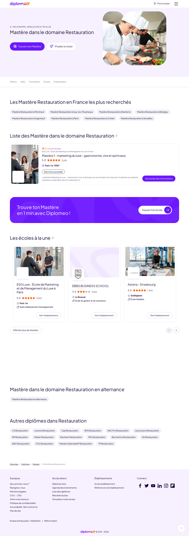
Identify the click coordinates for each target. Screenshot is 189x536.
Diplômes (25, 464)
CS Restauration (20, 430)
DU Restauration (150, 437)
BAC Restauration (20, 443)
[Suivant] (176, 332)
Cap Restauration (69, 430)
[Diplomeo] (19, 4)
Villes (22, 82)
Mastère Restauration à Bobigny (152, 113)
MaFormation (50, 520)
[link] (87, 531)
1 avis (150, 291)
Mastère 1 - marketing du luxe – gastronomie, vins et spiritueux (84, 157)
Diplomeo (14, 464)
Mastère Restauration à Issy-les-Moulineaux (71, 113)
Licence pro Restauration (147, 430)
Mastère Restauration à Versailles (137, 119)
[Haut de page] (181, 528)
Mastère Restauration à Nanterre (115, 113)
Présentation (60, 82)
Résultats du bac (60, 495)
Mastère (36, 464)
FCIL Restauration (44, 443)
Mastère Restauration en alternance (29, 399)
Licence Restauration (44, 430)
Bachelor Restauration (71, 437)
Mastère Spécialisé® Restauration (76, 443)
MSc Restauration (96, 437)
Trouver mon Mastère (27, 47)
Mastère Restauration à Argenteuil (28, 119)
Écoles (47, 82)
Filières (13, 82)
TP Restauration (106, 443)
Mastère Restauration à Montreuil (28, 113)
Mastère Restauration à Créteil (99, 119)
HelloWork (35, 520)
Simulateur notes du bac (63, 499)
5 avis (94, 293)
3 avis (64, 161)
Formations (34, 82)
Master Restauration (44, 437)
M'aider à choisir (61, 47)
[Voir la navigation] (176, 4)
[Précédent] (169, 332)
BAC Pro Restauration (118, 430)
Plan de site (15, 510)
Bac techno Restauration (124, 437)
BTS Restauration (93, 430)
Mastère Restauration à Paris (65, 119)
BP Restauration (20, 437)
